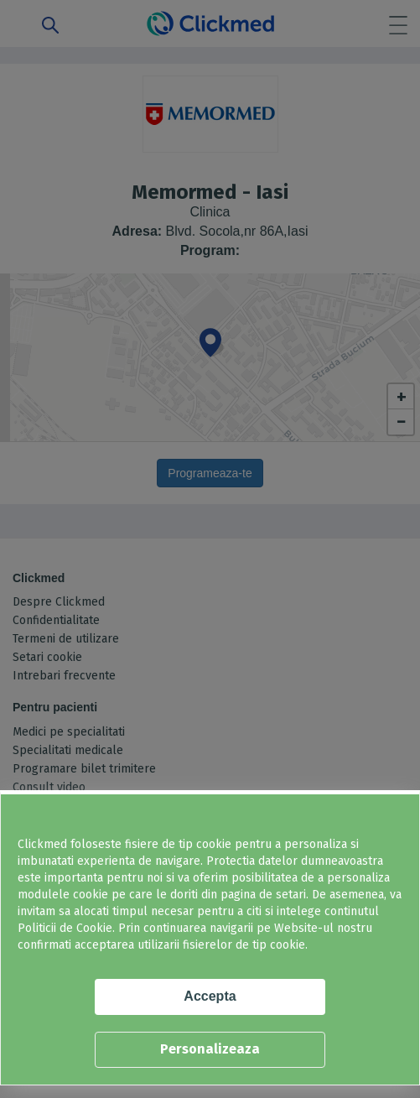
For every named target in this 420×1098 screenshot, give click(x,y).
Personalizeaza (210, 1049)
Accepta (210, 996)
